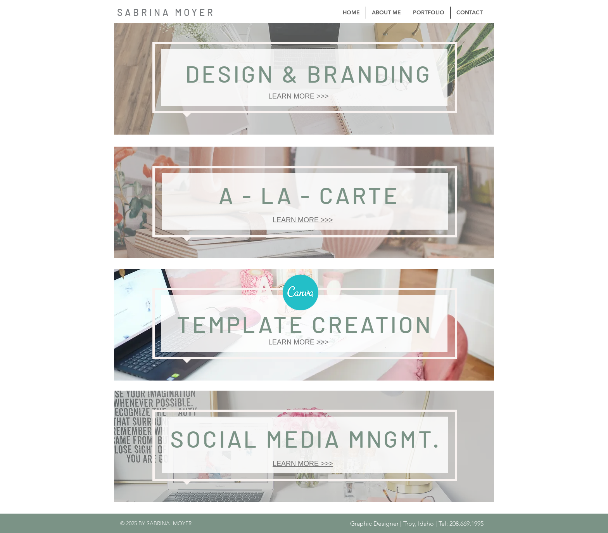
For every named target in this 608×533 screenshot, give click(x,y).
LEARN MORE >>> (298, 96)
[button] (428, 13)
